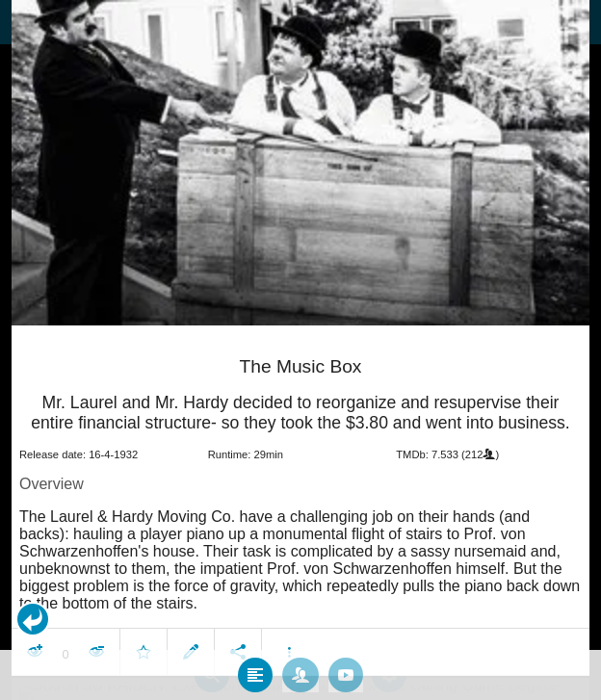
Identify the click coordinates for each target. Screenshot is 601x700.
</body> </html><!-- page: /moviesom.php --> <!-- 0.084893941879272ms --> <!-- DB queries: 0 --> (300, 350)
